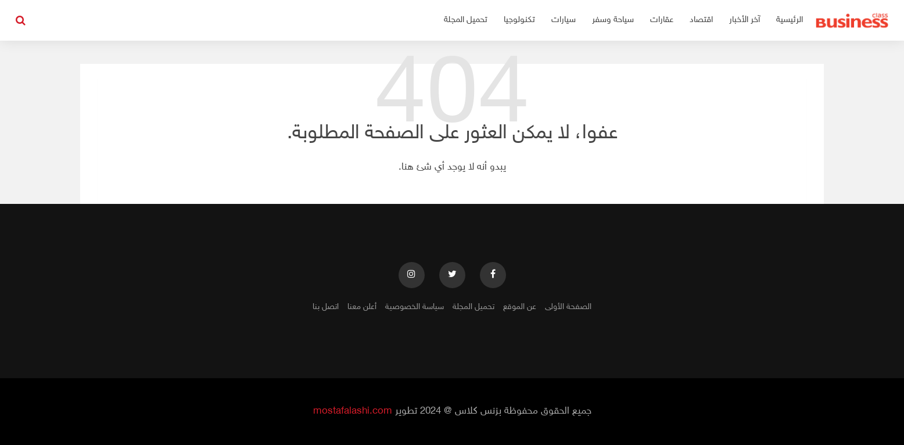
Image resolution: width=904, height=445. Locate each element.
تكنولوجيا (519, 20)
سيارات (563, 20)
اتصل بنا (326, 307)
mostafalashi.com (352, 411)
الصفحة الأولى (568, 307)
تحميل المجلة (465, 20)
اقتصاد (701, 20)
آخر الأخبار (744, 20)
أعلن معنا (361, 307)
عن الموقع (519, 307)
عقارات (661, 20)
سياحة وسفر (613, 20)
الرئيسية (789, 20)
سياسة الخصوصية (414, 307)
